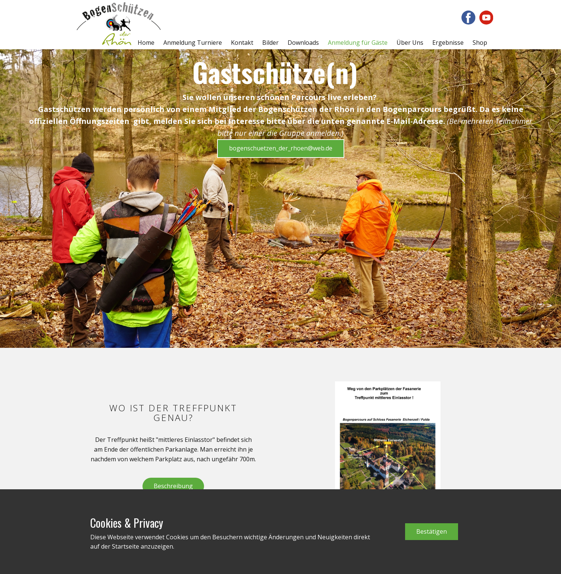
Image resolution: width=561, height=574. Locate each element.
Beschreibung (173, 486)
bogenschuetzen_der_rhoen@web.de (280, 148)
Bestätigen (431, 531)
